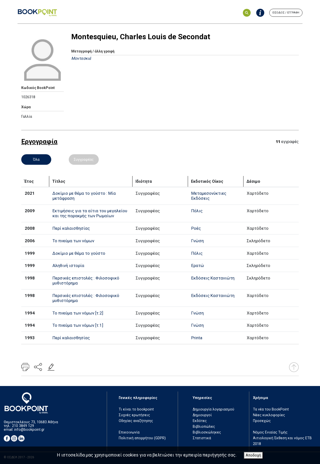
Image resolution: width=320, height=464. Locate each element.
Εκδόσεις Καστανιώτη (212, 278)
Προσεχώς (262, 421)
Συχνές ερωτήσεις (134, 415)
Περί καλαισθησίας (71, 228)
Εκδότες (200, 421)
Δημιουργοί (202, 415)
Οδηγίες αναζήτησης (136, 421)
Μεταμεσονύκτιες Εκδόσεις (208, 196)
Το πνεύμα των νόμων (73, 240)
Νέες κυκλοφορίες (269, 415)
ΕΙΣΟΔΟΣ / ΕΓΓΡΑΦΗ (285, 12)
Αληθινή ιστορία (68, 265)
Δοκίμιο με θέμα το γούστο (78, 253)
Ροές (196, 228)
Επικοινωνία (129, 432)
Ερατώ (197, 265)
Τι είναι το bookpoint (136, 409)
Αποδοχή (253, 455)
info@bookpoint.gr (29, 430)
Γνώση (197, 240)
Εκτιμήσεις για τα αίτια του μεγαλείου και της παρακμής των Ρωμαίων (89, 213)
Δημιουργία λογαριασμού (213, 409)
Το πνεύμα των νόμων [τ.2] (77, 313)
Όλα (36, 160)
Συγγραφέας (84, 160)
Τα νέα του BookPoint (271, 409)
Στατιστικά (202, 438)
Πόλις (196, 210)
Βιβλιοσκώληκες (207, 432)
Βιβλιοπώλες (204, 426)
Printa (196, 337)
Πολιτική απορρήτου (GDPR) (142, 438)
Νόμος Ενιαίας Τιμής (270, 432)
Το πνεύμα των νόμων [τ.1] (77, 325)
